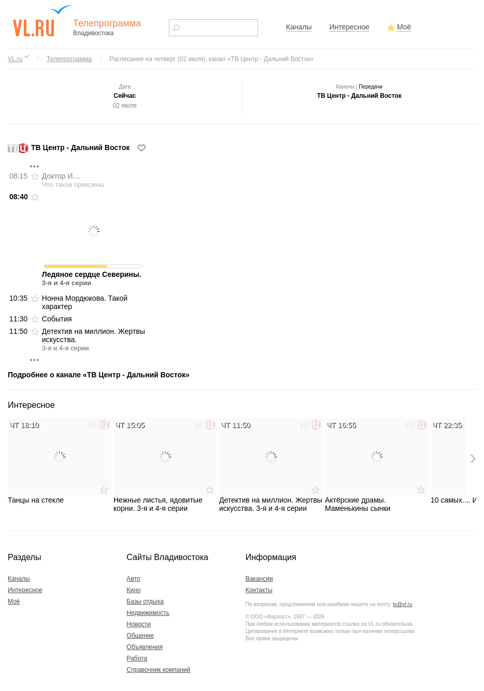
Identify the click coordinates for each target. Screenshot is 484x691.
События (57, 319)
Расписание (211, 59)
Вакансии (259, 578)
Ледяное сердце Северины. (94, 240)
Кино (133, 590)
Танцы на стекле (59, 461)
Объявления (144, 647)
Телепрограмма (69, 59)
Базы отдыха (145, 601)
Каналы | (359, 87)
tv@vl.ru (402, 604)
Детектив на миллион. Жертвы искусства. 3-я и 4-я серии (271, 465)
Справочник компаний (158, 669)
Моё (404, 27)
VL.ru (15, 59)
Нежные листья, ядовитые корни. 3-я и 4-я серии (165, 465)
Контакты (259, 590)
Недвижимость (147, 612)
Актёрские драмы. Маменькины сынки (377, 465)
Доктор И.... (73, 180)
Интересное (349, 27)
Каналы (299, 27)
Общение (140, 635)
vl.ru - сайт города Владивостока (43, 20)
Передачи (370, 87)
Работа (136, 658)
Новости (138, 624)
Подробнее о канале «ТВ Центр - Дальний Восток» (99, 375)
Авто (133, 578)
